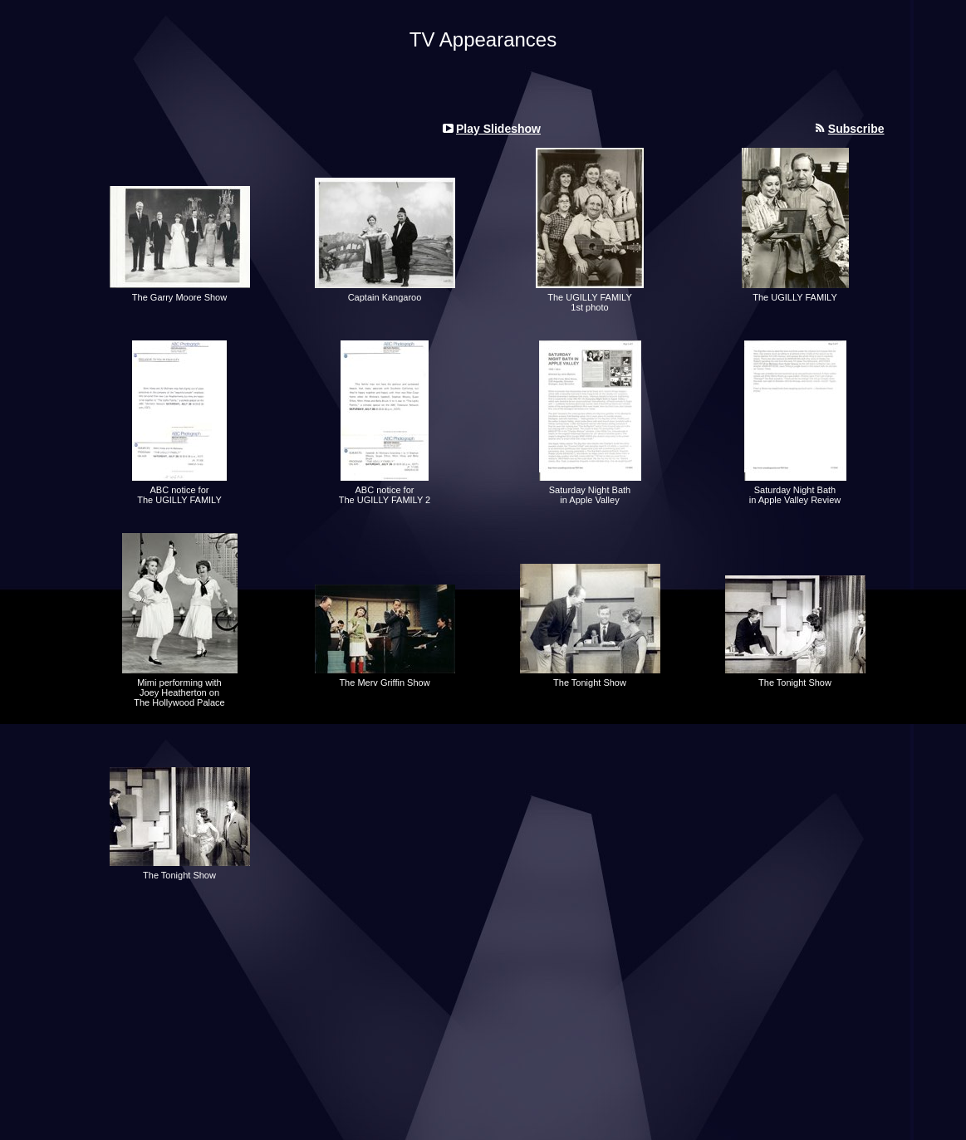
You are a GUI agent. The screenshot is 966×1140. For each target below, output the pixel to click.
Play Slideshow (498, 128)
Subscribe (856, 128)
